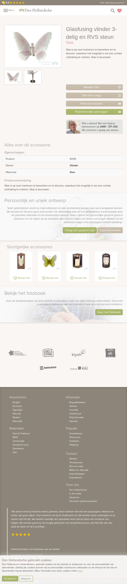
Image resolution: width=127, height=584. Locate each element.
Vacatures (74, 497)
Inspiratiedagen (77, 473)
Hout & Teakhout (21, 433)
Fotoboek (74, 441)
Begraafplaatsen (77, 402)
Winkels (73, 458)
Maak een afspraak (78, 470)
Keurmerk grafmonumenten (83, 501)
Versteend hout (20, 444)
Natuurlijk (17, 421)
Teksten (73, 406)
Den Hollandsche (78, 489)
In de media (75, 493)
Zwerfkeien (18, 448)
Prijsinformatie (76, 417)
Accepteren (10, 578)
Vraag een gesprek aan (80, 230)
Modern (17, 417)
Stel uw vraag (76, 466)
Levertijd (73, 409)
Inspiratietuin (75, 433)
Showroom (74, 437)
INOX (15, 437)
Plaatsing (73, 444)
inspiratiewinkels (110, 230)
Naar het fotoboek (109, 312)
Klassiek (17, 413)
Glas (15, 452)
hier (80, 570)
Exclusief (17, 406)
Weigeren (26, 578)
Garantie (73, 421)
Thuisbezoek (75, 462)
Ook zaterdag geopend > (112, 2)
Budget (16, 402)
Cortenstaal (18, 441)
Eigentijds (18, 409)
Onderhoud (75, 413)
